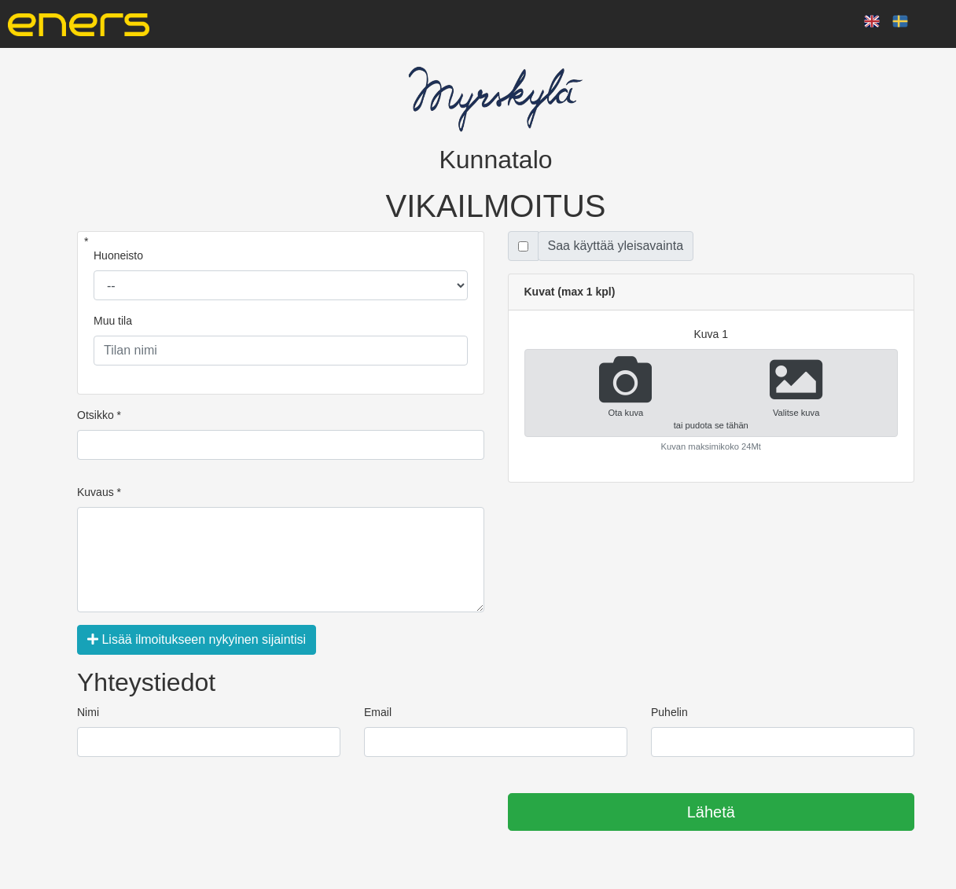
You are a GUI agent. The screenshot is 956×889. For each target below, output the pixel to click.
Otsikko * (99, 415)
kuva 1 (710, 334)
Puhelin (669, 712)
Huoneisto (118, 255)
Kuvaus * (99, 492)
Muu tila (113, 320)
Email (378, 712)
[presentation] (196, 812)
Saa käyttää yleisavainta (616, 245)
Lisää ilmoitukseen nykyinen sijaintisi (196, 639)
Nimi (88, 712)
